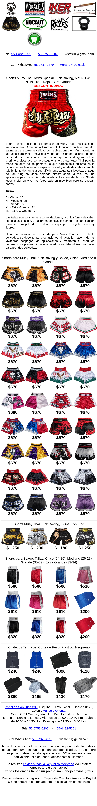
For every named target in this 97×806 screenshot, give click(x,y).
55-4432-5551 (21, 54)
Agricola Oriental (54, 710)
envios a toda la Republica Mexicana (48, 764)
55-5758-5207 (48, 54)
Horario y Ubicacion (73, 64)
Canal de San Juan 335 (21, 707)
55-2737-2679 (44, 64)
